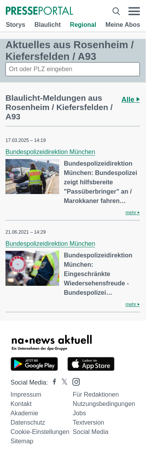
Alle (130, 99)
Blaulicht (47, 24)
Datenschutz (28, 422)
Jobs (79, 413)
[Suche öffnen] (116, 11)
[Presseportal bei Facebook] (52, 382)
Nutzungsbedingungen (104, 404)
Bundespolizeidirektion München (50, 152)
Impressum (26, 394)
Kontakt (21, 404)
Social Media (91, 432)
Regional (83, 24)
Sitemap (22, 441)
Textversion (88, 422)
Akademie (24, 413)
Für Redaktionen (96, 394)
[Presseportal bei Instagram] (74, 381)
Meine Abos (123, 24)
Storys (15, 24)
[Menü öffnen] (134, 11)
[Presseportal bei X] (62, 382)
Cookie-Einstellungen (40, 432)
